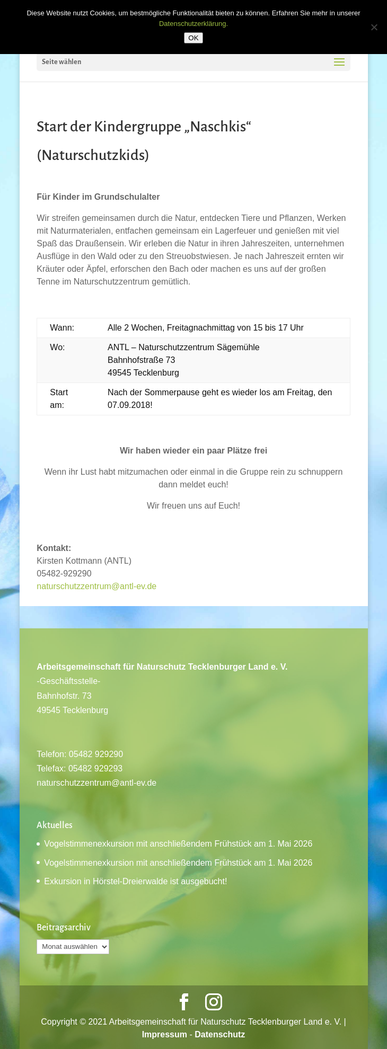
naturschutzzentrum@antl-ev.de (96, 586)
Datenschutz (220, 1034)
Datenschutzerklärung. (193, 24)
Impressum (164, 1034)
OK (193, 38)
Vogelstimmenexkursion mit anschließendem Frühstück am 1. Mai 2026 (178, 843)
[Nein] (373, 27)
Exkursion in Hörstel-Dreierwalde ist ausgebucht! (135, 881)
